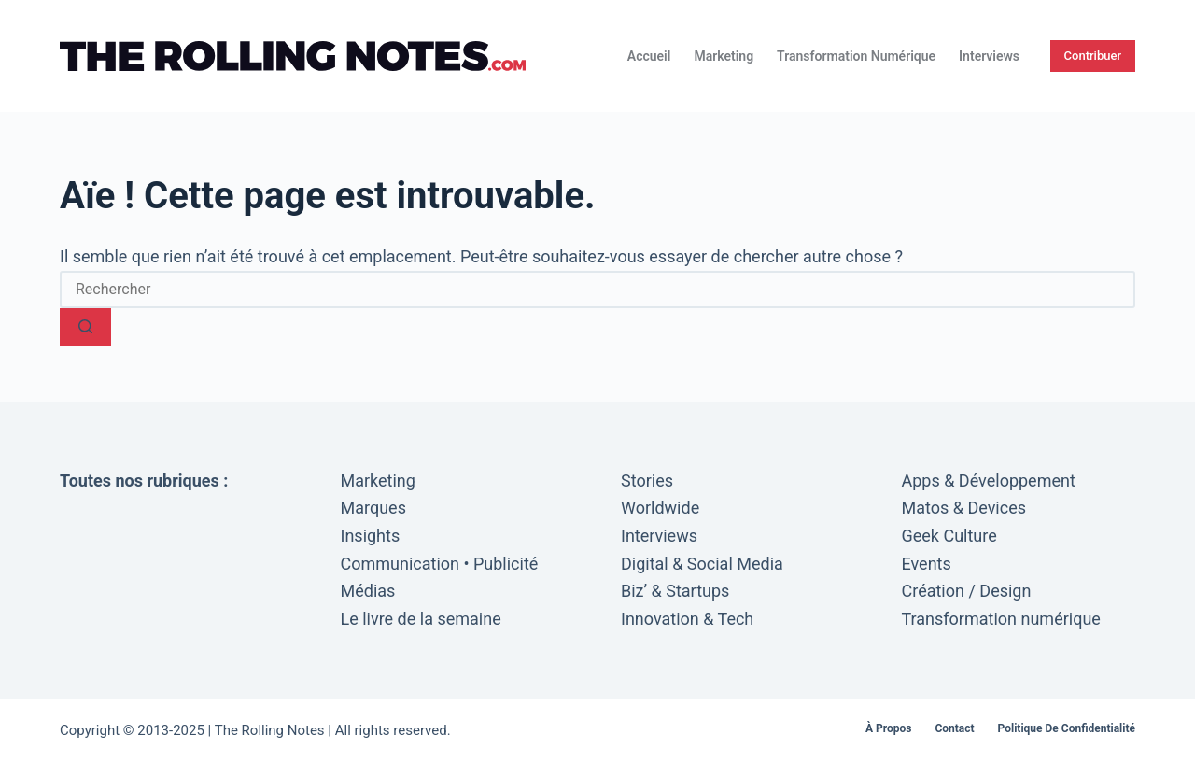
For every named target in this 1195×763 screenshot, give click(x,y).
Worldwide (660, 507)
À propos (888, 728)
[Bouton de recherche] (85, 327)
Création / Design (967, 591)
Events (926, 563)
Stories (647, 480)
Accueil (649, 56)
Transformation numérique (856, 56)
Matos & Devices (964, 507)
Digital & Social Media (702, 563)
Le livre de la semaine (421, 619)
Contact (954, 728)
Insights (371, 535)
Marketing (723, 56)
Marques (373, 507)
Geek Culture (949, 535)
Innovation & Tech (687, 619)
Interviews (989, 56)
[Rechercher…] (597, 289)
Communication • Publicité (440, 563)
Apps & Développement (989, 480)
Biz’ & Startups (675, 591)
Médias (368, 591)
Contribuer (1092, 56)
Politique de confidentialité (1066, 728)
